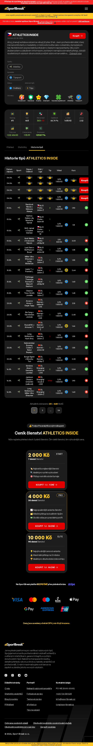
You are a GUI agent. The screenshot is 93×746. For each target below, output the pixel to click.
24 (59, 410)
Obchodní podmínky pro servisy (20, 727)
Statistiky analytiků (14, 694)
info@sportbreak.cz (65, 699)
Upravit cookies (48, 727)
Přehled (10, 147)
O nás (7, 688)
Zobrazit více (75, 53)
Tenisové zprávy (34, 699)
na (46, 484)
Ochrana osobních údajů (16, 723)
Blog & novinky (11, 699)
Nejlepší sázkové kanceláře (39, 688)
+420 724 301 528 (64, 694)
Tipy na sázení (33, 710)
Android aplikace (45, 23)
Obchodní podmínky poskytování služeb (52, 723)
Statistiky (22, 147)
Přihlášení (9, 704)
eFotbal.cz (32, 704)
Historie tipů (37, 147)
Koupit (77, 36)
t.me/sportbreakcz (65, 704)
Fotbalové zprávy (35, 694)
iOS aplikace (84, 21)
